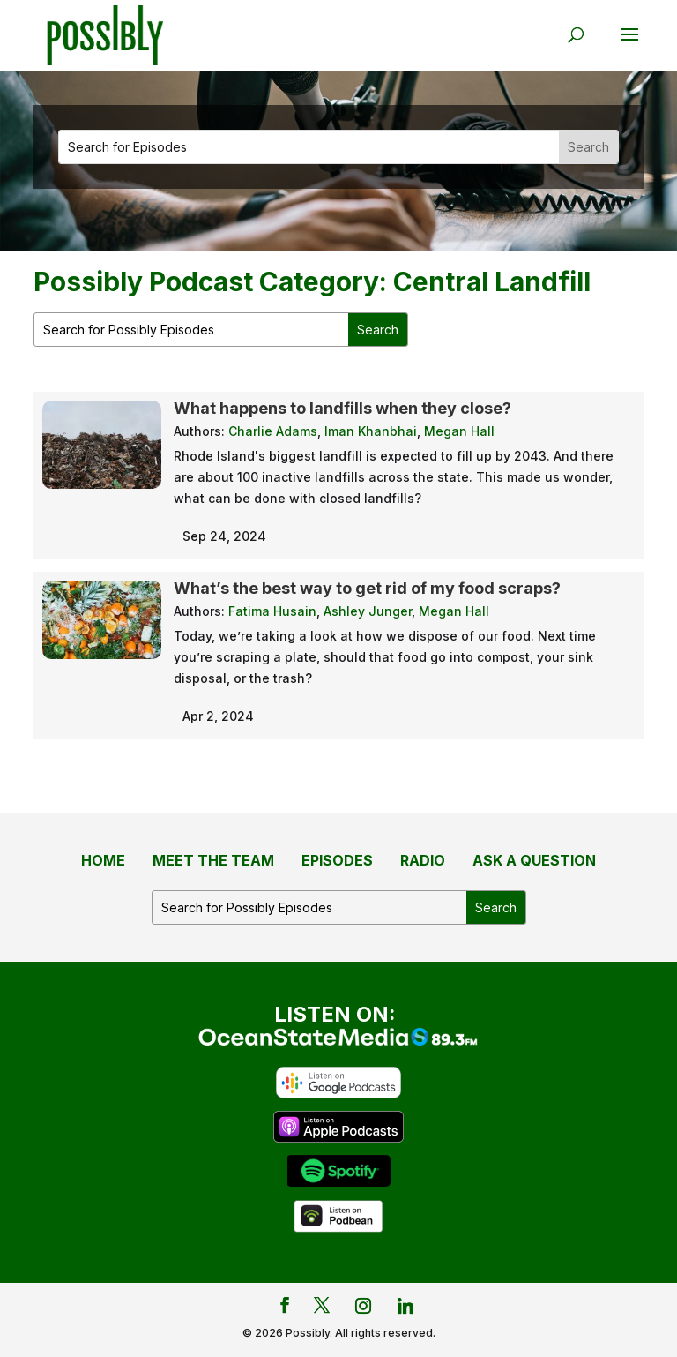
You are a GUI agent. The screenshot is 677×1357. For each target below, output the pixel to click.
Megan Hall (459, 431)
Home (103, 860)
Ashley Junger (368, 611)
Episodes (337, 860)
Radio (422, 860)
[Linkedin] (405, 1306)
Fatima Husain (272, 611)
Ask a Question (534, 860)
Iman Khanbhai (370, 431)
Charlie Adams (272, 431)
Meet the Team (213, 860)
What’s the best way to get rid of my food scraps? (369, 588)
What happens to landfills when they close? (342, 408)
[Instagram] (363, 1306)
